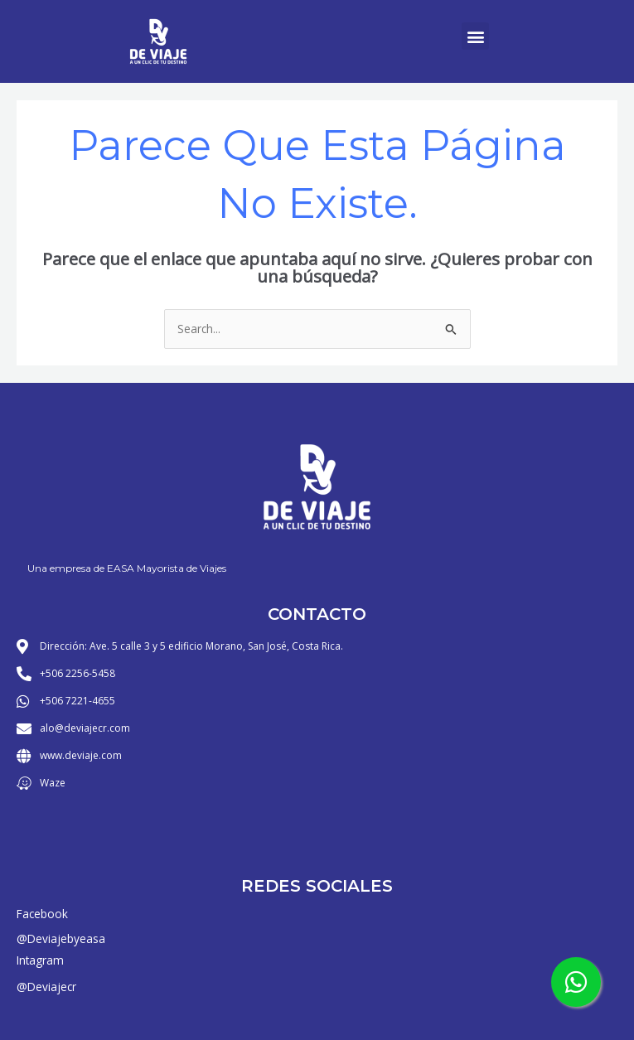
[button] (475, 36)
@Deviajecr (46, 986)
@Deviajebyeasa (61, 938)
